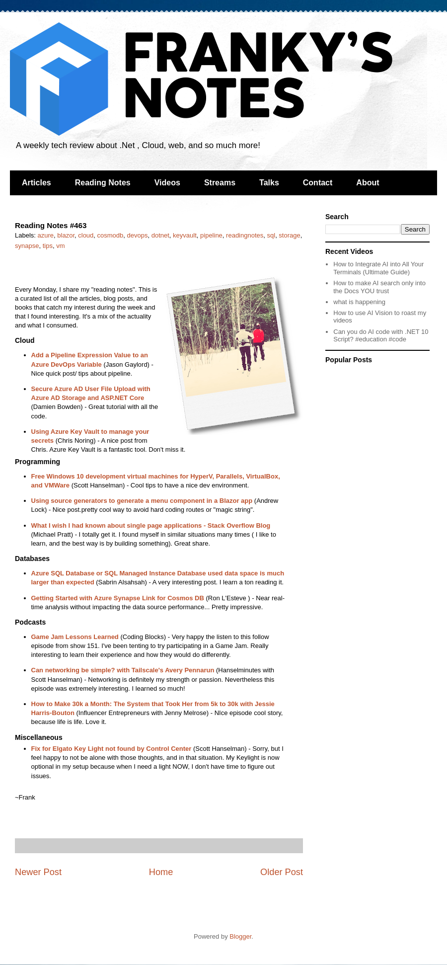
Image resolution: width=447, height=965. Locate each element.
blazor (65, 235)
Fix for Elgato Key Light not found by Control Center (111, 748)
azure (46, 235)
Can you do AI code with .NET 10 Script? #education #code (380, 335)
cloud (85, 235)
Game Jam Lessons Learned (75, 637)
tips (48, 245)
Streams (219, 182)
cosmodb (110, 235)
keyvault (185, 235)
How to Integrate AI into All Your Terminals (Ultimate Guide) (378, 268)
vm (60, 245)
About (367, 182)
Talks (269, 182)
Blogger (240, 936)
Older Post (281, 872)
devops (137, 235)
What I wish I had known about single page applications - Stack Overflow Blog (151, 525)
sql (271, 235)
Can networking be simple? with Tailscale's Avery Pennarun (123, 670)
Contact (318, 182)
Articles (36, 182)
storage (289, 235)
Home (161, 872)
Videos (167, 182)
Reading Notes (103, 182)
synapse (27, 245)
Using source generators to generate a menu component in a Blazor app (142, 500)
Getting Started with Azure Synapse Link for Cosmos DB (117, 598)
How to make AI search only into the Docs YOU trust (379, 287)
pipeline (211, 235)
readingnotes (244, 235)
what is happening (359, 302)
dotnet (160, 235)
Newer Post (38, 872)
